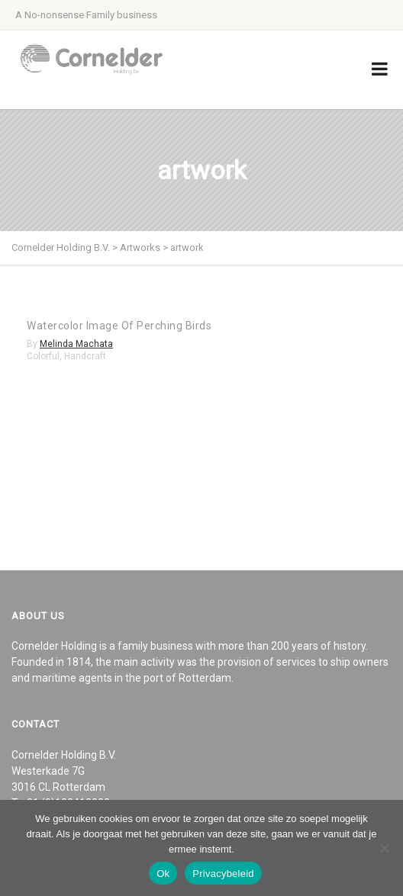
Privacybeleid (223, 873)
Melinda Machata (76, 344)
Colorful (43, 356)
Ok (162, 873)
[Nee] (384, 848)
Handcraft (85, 356)
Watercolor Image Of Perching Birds (119, 326)
